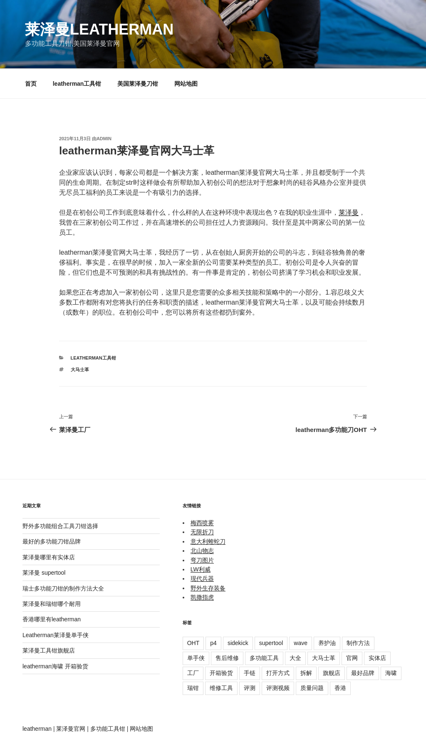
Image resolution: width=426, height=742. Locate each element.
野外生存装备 (208, 588)
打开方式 (278, 673)
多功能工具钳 (107, 728)
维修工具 (221, 688)
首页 (31, 83)
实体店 (377, 658)
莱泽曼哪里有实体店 (48, 557)
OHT (193, 643)
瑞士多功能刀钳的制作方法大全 (63, 588)
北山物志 (202, 550)
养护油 (327, 643)
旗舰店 (331, 673)
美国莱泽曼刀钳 (137, 83)
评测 (249, 688)
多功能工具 (264, 658)
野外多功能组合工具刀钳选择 (60, 526)
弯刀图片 (202, 560)
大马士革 (80, 369)
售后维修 (227, 658)
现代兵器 (202, 578)
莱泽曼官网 (70, 728)
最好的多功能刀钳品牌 (51, 541)
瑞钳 (193, 688)
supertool (271, 643)
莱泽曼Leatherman (99, 29)
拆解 (306, 673)
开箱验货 (221, 673)
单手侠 (196, 658)
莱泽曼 (349, 212)
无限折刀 (202, 532)
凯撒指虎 (202, 597)
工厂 (193, 673)
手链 (249, 673)
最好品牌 (362, 673)
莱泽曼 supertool (43, 572)
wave (300, 643)
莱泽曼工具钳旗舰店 (48, 650)
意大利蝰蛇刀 (208, 541)
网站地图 (186, 83)
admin (104, 138)
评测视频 (278, 688)
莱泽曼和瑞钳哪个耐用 (51, 604)
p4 (213, 643)
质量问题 (312, 688)
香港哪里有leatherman (51, 619)
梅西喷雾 (202, 522)
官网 (352, 658)
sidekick (238, 643)
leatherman (37, 728)
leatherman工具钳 (77, 83)
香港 (340, 688)
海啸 (391, 673)
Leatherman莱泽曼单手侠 (55, 635)
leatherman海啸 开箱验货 (55, 666)
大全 (295, 658)
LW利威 (201, 569)
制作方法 (358, 643)
